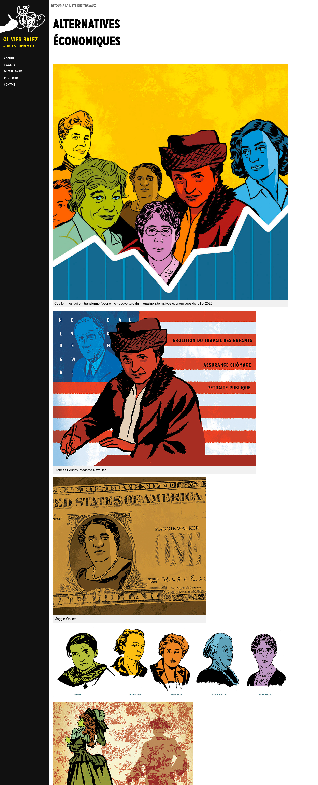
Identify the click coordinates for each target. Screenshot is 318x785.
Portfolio (11, 78)
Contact (9, 84)
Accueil (9, 58)
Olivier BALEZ (13, 71)
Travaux (9, 65)
